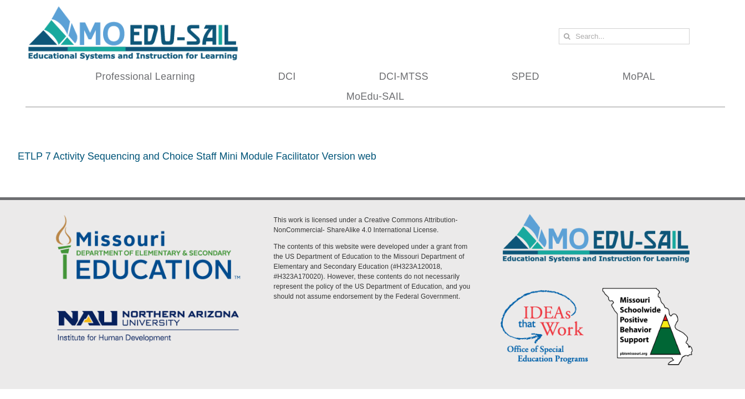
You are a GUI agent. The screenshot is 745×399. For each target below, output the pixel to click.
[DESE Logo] (148, 213)
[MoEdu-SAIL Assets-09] (148, 307)
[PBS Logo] (647, 289)
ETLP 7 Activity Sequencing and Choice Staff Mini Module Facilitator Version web (197, 156)
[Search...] (624, 36)
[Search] (567, 36)
